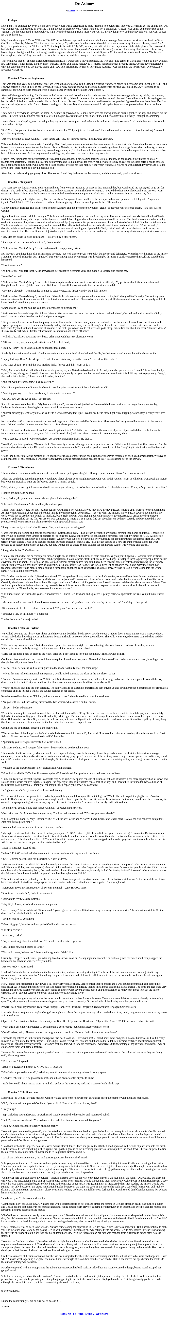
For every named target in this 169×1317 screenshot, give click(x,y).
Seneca (71, 10)
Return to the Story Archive (84, 1314)
